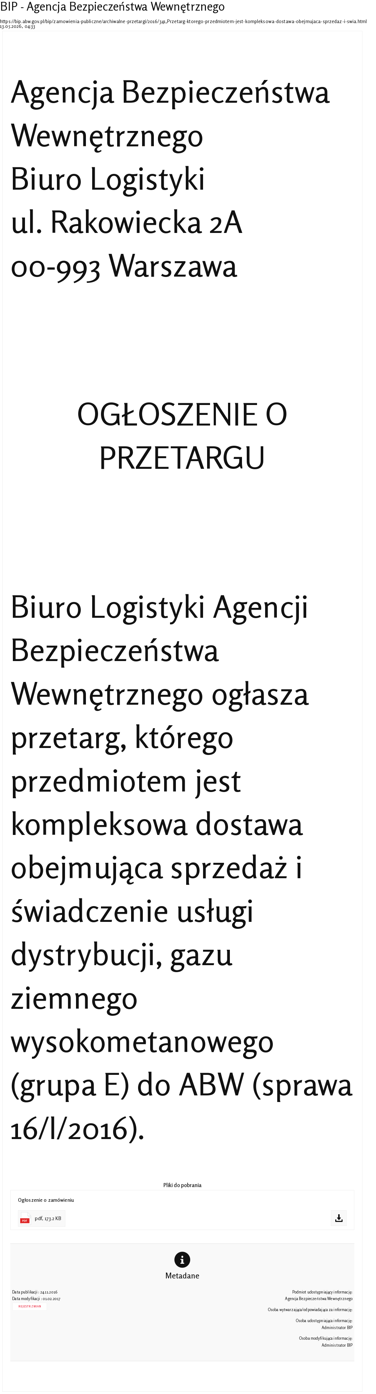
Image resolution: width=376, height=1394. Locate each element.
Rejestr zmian (29, 1306)
